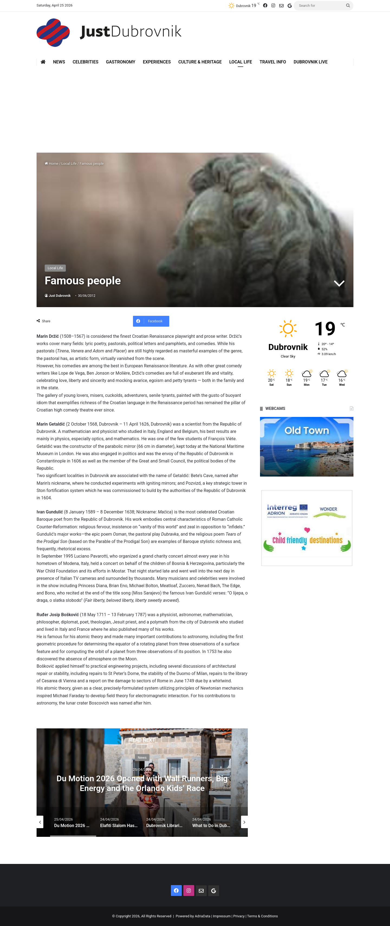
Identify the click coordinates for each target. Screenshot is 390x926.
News (59, 62)
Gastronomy (120, 62)
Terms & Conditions (262, 916)
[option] (142, 782)
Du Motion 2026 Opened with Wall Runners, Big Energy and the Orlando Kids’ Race (142, 783)
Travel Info (272, 62)
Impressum (221, 916)
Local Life (240, 62)
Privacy (239, 916)
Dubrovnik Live (310, 62)
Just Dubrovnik (60, 296)
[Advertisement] (195, 106)
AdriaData (202, 916)
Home (51, 164)
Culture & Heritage (200, 62)
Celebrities (85, 62)
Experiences (157, 62)
